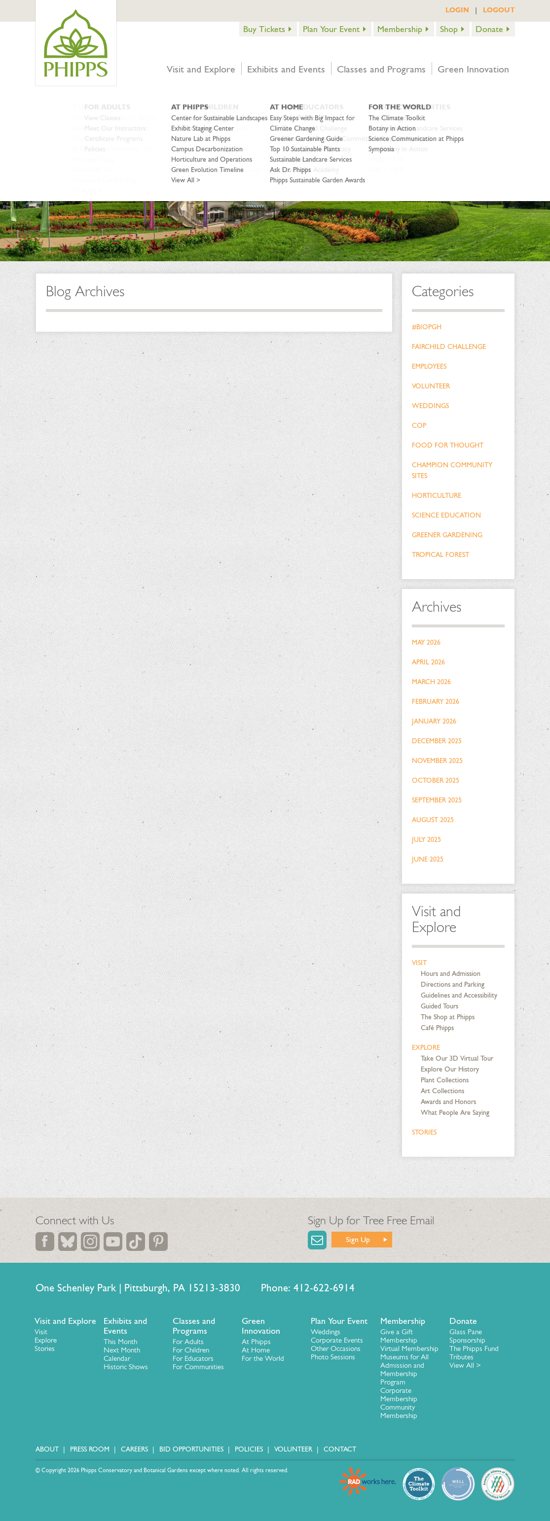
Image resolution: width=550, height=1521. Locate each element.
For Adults (188, 1341)
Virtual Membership (409, 1348)
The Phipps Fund (474, 1348)
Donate (489, 29)
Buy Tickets (264, 29)
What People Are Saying (455, 1112)
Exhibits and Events (286, 69)
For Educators (193, 1358)
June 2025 (427, 859)
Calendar (117, 1358)
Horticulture (436, 495)
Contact (340, 1449)
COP (419, 425)
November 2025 (437, 761)
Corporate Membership (398, 1394)
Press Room (90, 1449)
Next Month (122, 1350)
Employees (429, 366)
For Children (191, 1350)
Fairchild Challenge (449, 347)
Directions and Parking (452, 984)
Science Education (446, 515)
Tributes (461, 1356)
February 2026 (435, 701)
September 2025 (437, 800)
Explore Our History (450, 1069)
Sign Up (358, 1239)
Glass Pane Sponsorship (467, 1336)
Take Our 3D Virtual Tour (457, 1058)
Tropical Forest (440, 555)
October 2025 (435, 780)
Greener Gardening (447, 535)
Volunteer (431, 386)
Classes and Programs (381, 69)
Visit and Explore (201, 69)
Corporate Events (337, 1340)
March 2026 (431, 682)
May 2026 (426, 642)
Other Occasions (336, 1348)
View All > (465, 1365)
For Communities (198, 1366)
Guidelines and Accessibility (459, 995)
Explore (426, 1047)
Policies (249, 1449)
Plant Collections (445, 1080)
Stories (424, 1132)
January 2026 (434, 721)
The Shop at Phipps (448, 1017)
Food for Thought (447, 445)
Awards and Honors (448, 1102)
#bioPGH (426, 327)
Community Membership (398, 1411)
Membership (399, 29)
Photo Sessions (333, 1356)
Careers (134, 1449)
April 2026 (428, 662)
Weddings (430, 406)
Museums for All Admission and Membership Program (404, 1369)
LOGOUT (499, 10)
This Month (120, 1341)
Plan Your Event (331, 29)
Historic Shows (126, 1366)
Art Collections (442, 1091)
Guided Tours (439, 1006)
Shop (449, 29)
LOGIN (457, 10)
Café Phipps (437, 1028)
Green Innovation (473, 69)
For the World (263, 1358)
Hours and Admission (450, 973)
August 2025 (433, 820)
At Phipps (256, 1341)
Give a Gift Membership (398, 1336)
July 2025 (426, 839)
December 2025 (437, 741)
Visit (419, 963)
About (47, 1449)
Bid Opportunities (191, 1449)
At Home (256, 1350)
